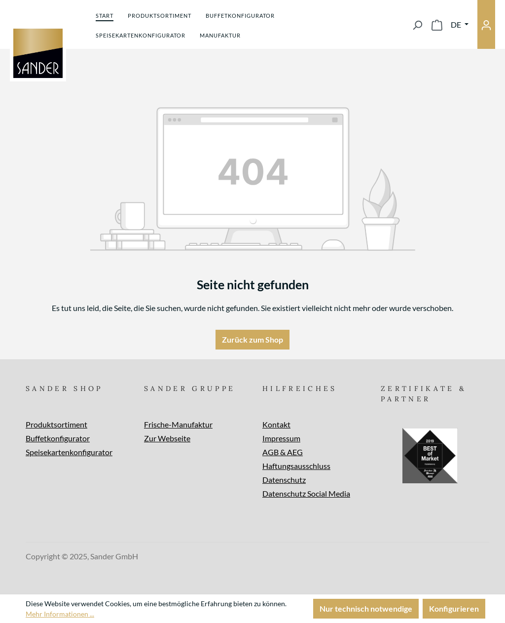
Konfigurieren (454, 608)
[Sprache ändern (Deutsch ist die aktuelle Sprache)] (460, 24)
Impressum (281, 438)
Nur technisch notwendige (366, 608)
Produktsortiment (56, 424)
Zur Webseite (167, 438)
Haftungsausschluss (296, 465)
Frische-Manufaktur (178, 424)
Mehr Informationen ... (60, 614)
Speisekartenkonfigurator (69, 452)
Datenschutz (284, 479)
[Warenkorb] (437, 25)
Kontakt (276, 424)
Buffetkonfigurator (58, 438)
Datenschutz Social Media (306, 493)
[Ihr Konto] (486, 24)
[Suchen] (417, 25)
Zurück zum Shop (252, 339)
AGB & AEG (282, 452)
